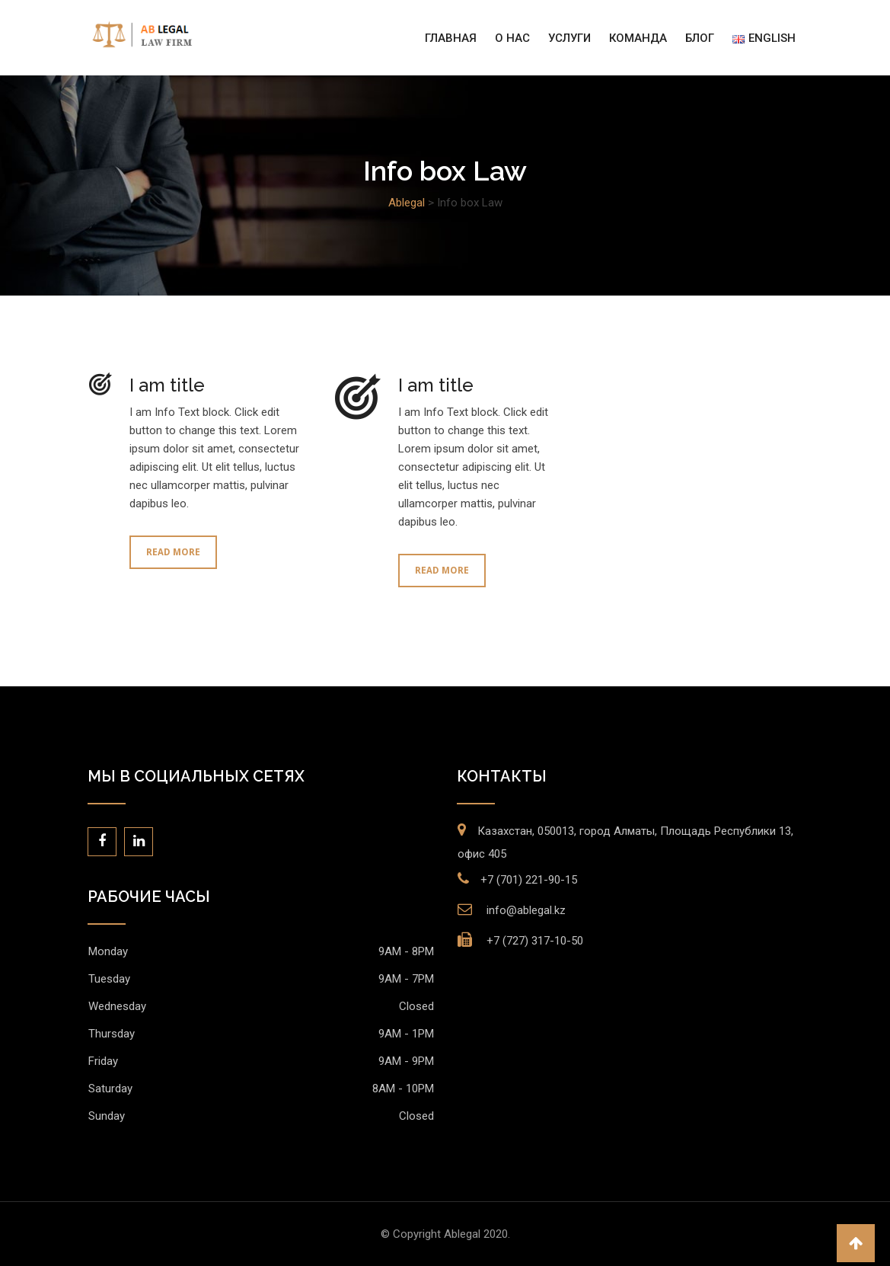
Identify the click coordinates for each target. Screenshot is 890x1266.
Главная (451, 38)
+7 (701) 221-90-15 (528, 880)
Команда (638, 38)
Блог (699, 38)
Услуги (569, 38)
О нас (512, 38)
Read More (173, 552)
